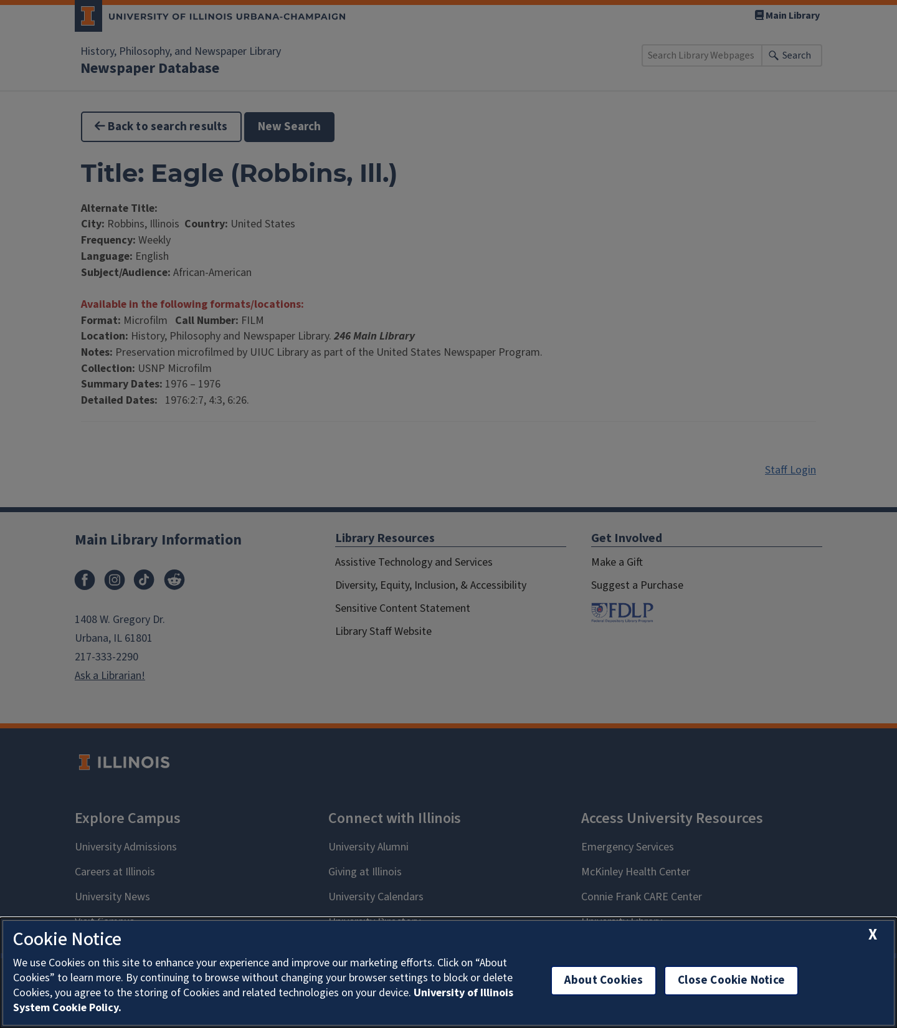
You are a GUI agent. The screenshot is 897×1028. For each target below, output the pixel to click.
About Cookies (603, 980)
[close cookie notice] (872, 935)
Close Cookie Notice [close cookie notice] (731, 980)
